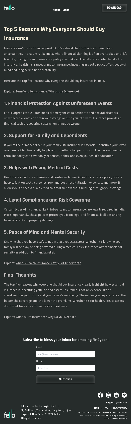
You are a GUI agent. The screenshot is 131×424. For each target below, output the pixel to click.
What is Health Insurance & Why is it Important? (48, 263)
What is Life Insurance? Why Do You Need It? (46, 317)
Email (39, 347)
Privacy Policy (119, 407)
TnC (105, 407)
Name (39, 361)
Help (97, 407)
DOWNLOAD (114, 8)
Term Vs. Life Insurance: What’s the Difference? (47, 91)
